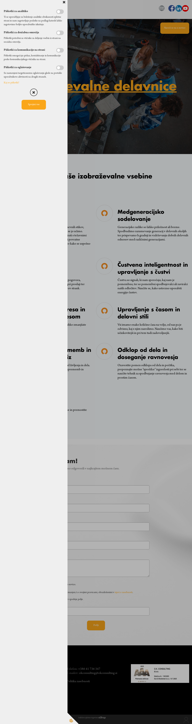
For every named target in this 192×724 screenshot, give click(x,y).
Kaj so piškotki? (11, 83)
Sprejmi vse (34, 104)
